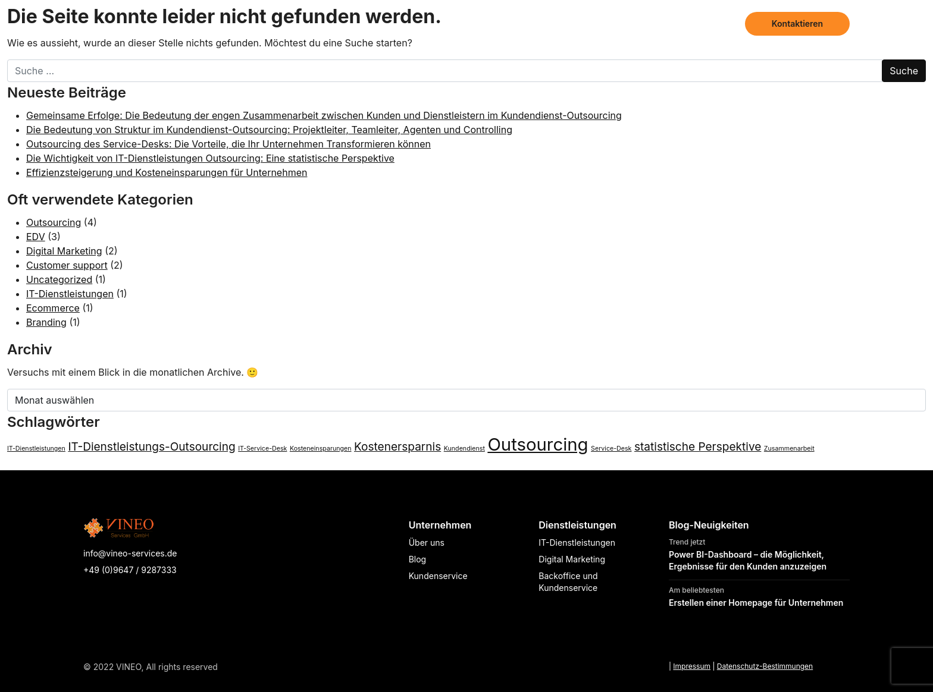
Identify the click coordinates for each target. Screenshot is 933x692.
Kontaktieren (797, 23)
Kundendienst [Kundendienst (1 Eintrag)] (464, 448)
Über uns (670, 23)
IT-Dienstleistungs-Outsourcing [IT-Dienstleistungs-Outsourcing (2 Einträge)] (151, 447)
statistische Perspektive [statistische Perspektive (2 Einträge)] (697, 447)
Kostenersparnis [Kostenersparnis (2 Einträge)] (397, 447)
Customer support (67, 265)
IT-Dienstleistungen (70, 294)
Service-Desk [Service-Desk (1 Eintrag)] (611, 448)
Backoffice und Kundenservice (567, 582)
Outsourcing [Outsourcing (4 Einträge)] (537, 444)
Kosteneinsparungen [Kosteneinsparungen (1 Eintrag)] (321, 448)
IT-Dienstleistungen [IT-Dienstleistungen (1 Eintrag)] (36, 448)
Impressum (691, 666)
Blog (721, 23)
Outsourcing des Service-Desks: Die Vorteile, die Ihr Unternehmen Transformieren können (228, 144)
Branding (46, 322)
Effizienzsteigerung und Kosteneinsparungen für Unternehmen (166, 172)
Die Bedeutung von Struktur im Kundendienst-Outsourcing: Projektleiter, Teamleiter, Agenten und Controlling (269, 130)
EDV (35, 237)
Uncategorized (59, 279)
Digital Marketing (64, 251)
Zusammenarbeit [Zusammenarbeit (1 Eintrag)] (789, 448)
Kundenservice (438, 576)
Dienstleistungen (588, 23)
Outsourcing (53, 222)
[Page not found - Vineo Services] (146, 24)
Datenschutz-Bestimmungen (765, 666)
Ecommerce (53, 308)
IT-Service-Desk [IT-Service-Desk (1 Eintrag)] (262, 448)
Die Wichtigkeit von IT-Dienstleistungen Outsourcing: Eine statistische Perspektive (210, 158)
